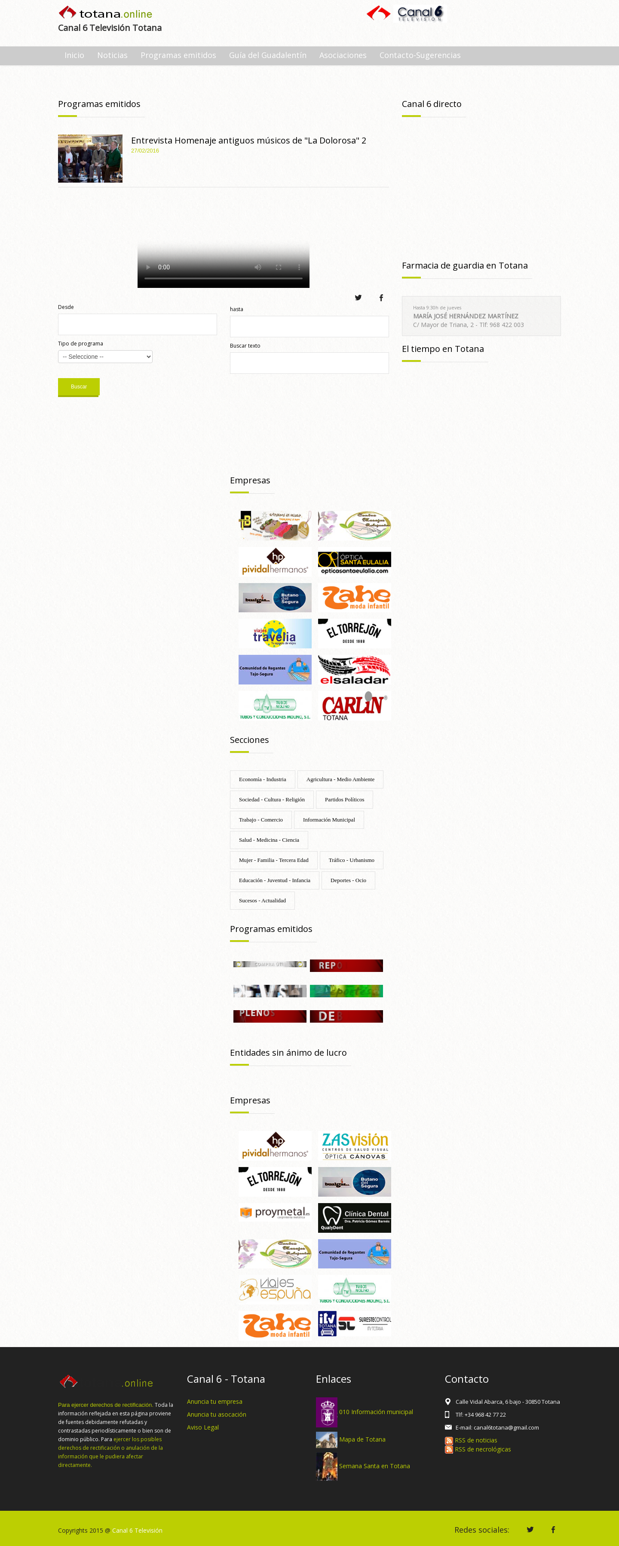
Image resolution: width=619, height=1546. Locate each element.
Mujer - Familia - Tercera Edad (274, 860)
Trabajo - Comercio (261, 819)
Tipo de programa (80, 343)
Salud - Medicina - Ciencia (269, 840)
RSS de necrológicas (478, 1449)
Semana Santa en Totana (374, 1465)
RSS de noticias (471, 1440)
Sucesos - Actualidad (262, 900)
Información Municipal (329, 819)
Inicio (74, 55)
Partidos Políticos (344, 799)
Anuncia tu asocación (216, 1414)
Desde (66, 307)
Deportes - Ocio (348, 880)
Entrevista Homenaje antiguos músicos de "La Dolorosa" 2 (248, 140)
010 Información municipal (376, 1412)
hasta (236, 309)
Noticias (112, 55)
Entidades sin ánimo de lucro (288, 1052)
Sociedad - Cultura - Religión (272, 799)
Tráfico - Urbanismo (351, 860)
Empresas (250, 480)
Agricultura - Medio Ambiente (340, 779)
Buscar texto (245, 345)
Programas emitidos (178, 55)
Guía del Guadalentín (267, 55)
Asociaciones (343, 55)
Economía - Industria (262, 779)
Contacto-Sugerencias (420, 55)
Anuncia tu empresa (214, 1401)
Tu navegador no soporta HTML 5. (224, 240)
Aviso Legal (203, 1427)
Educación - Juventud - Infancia (274, 880)
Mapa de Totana (362, 1439)
